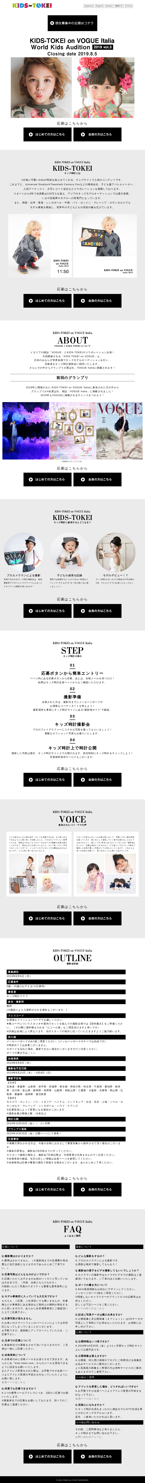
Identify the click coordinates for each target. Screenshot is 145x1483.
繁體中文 (119, 6)
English (99, 6)
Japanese (89, 6)
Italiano (109, 6)
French (129, 6)
